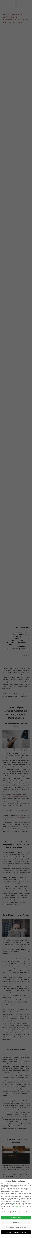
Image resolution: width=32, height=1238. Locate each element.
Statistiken (14, 1211)
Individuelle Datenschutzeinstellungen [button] (16, 1232)
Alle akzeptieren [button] (16, 1217)
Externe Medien (24, 1211)
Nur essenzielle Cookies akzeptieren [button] (16, 1227)
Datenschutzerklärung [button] (17, 1235)
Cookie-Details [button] (9, 1235)
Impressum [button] (24, 1235)
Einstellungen (18, 1206)
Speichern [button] (16, 1222)
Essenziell (5, 1211)
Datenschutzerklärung (17, 1204)
